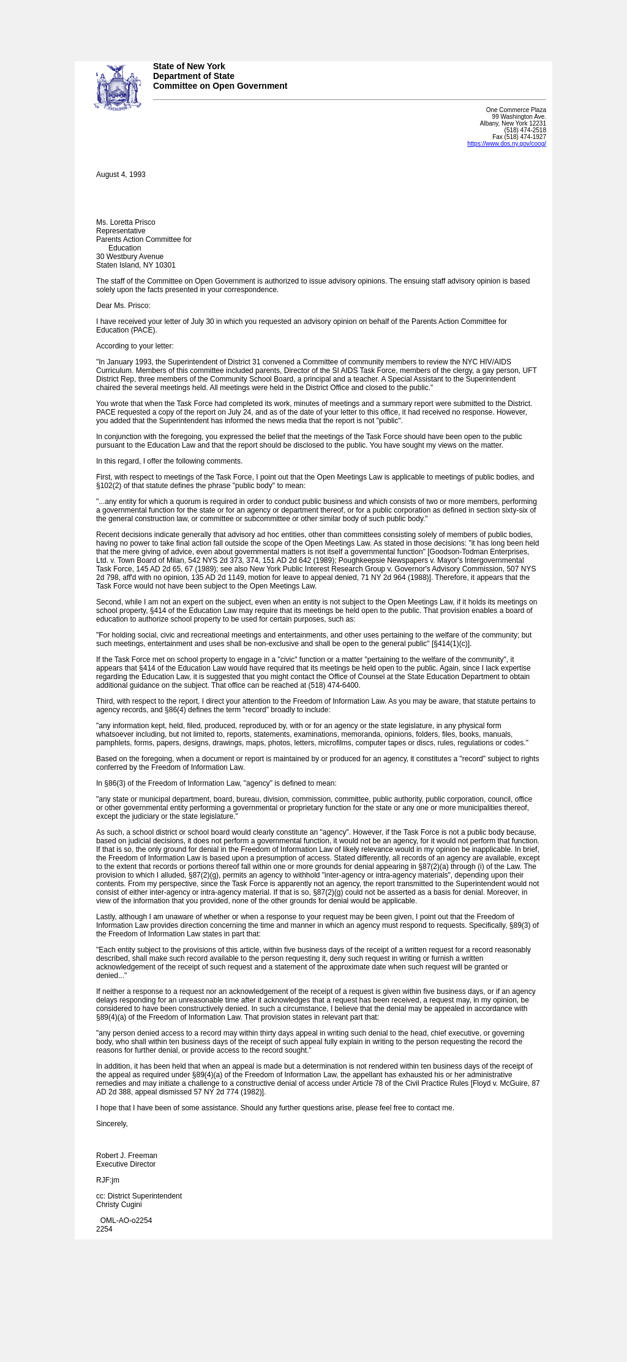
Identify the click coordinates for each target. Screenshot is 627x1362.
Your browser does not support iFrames (313, 26)
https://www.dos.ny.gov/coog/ (506, 143)
